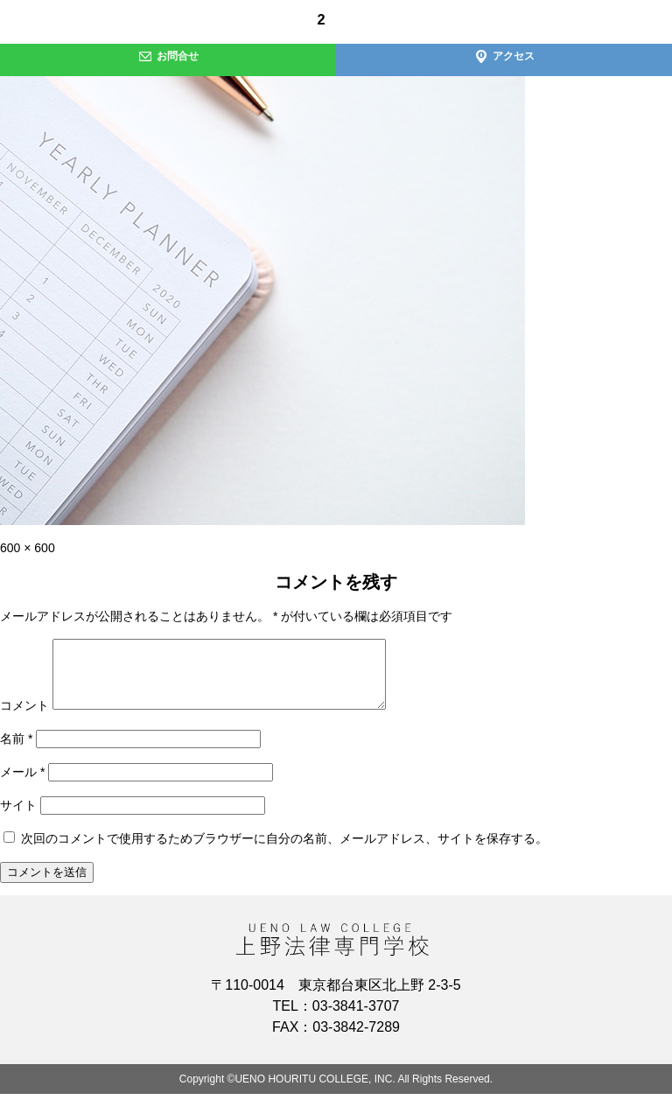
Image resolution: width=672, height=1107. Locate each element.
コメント (24, 718)
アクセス (504, 56)
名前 (16, 752)
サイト (18, 818)
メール (22, 785)
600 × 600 (27, 548)
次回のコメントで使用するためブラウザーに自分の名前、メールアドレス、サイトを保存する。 (284, 851)
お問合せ (168, 56)
